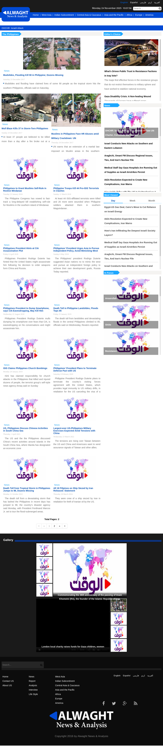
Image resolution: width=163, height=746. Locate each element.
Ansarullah (111, 298)
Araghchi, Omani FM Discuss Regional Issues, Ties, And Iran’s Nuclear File (128, 157)
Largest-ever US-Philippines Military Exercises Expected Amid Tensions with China (74, 430)
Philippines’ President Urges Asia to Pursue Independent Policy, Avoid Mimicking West (76, 249)
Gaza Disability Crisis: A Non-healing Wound (127, 96)
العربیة (157, 2)
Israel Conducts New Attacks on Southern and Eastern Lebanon (128, 145)
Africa (129, 15)
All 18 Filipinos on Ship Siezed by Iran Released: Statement (73, 489)
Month (151, 200)
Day (113, 200)
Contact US (8, 681)
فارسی (143, 2)
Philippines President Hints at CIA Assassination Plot (21, 249)
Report (32, 681)
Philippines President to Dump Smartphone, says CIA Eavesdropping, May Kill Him (26, 309)
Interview (33, 690)
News (107, 105)
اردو (150, 2)
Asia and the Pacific (114, 15)
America (149, 15)
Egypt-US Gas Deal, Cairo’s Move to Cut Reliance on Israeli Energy (130, 209)
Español (134, 2)
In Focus (109, 273)
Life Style (33, 694)
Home (36, 15)
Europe (138, 15)
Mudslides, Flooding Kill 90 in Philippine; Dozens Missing (33, 75)
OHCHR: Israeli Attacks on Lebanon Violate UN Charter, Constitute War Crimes (129, 132)
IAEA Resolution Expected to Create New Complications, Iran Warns (125, 182)
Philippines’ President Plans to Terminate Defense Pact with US (75, 369)
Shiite (108, 324)
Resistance (111, 351)
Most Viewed (111, 195)
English (124, 2)
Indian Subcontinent (64, 15)
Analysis (33, 685)
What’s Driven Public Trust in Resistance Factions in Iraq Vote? (130, 73)
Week (132, 200)
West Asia (46, 15)
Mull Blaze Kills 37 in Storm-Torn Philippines (25, 128)
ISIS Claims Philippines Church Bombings (25, 368)
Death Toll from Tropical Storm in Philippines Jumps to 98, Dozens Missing (26, 489)
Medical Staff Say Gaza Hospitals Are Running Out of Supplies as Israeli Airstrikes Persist (130, 169)
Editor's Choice (112, 34)
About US (7, 685)
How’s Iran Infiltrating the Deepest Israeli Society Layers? (129, 232)
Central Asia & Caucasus (89, 15)
